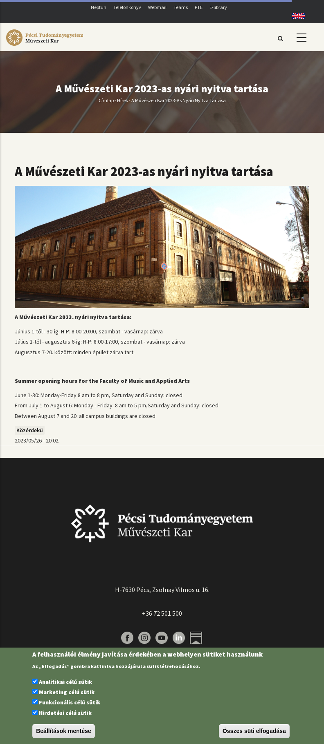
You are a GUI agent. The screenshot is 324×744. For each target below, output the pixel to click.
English (295, 16)
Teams (180, 7)
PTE (198, 7)
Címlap (106, 100)
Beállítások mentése (63, 731)
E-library (218, 7)
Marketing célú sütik (66, 692)
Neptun (98, 7)
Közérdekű (29, 430)
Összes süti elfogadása (254, 731)
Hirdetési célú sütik (65, 713)
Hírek (122, 100)
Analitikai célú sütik (65, 682)
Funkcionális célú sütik (69, 702)
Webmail (157, 7)
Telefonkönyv (127, 7)
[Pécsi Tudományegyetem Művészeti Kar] (44, 45)
